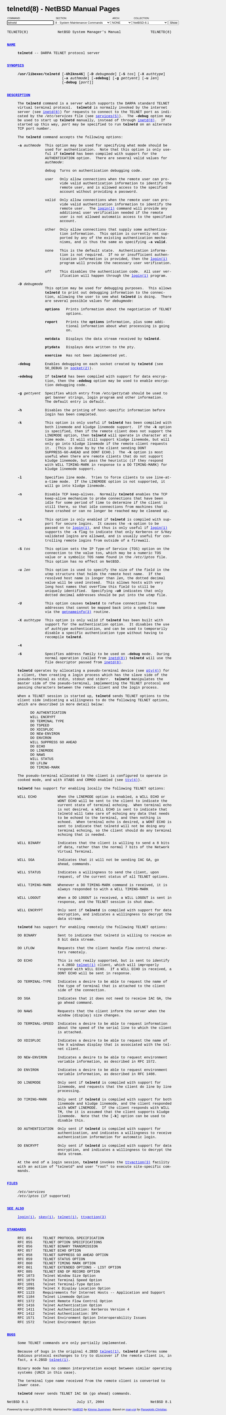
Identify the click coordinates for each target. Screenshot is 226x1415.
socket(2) (79, 368)
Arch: (118, 18)
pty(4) (152, 670)
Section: (62, 18)
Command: (15, 18)
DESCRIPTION (18, 95)
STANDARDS (16, 1229)
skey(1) (46, 1217)
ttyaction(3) (137, 1162)
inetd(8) (51, 112)
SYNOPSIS (15, 65)
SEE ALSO (15, 1208)
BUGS (11, 1334)
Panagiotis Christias (154, 1409)
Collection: (141, 18)
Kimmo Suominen (99, 1409)
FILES (12, 1183)
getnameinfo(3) (76, 612)
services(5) (107, 116)
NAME (11, 44)
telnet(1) (86, 965)
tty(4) (131, 780)
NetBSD (77, 1409)
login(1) (106, 208)
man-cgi (131, 1409)
